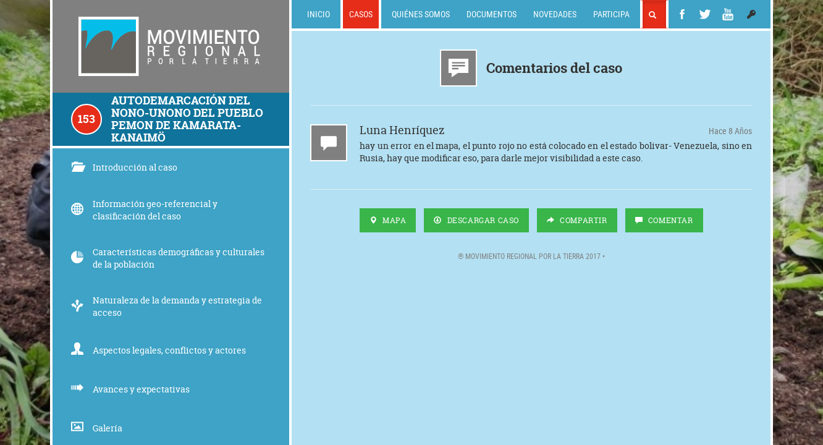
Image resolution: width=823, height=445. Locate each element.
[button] (751, 14)
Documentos (491, 14)
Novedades (554, 14)
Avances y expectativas (130, 389)
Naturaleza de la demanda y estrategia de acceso (166, 306)
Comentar (664, 220)
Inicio (318, 14)
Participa (611, 14)
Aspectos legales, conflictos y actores (158, 350)
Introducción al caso (124, 167)
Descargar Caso (476, 220)
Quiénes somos (421, 14)
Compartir (577, 220)
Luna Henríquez (402, 132)
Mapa (388, 220)
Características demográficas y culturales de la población (167, 258)
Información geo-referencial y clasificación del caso (144, 210)
